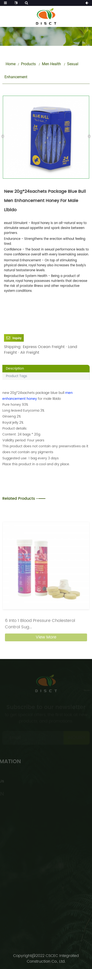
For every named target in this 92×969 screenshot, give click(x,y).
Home (11, 64)
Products (28, 64)
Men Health (51, 64)
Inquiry (16, 338)
